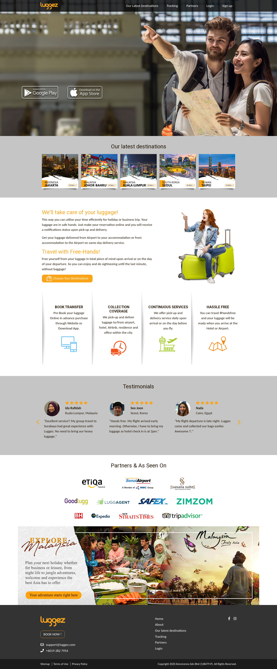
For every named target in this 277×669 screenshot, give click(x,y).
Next (239, 421)
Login (210, 6)
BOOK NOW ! (52, 634)
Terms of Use (61, 664)
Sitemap (45, 664)
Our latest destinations (170, 631)
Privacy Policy (79, 664)
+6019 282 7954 (54, 651)
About (159, 624)
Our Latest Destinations (142, 6)
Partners (192, 6)
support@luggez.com (57, 645)
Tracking (172, 6)
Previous (38, 421)
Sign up (227, 6)
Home (159, 619)
